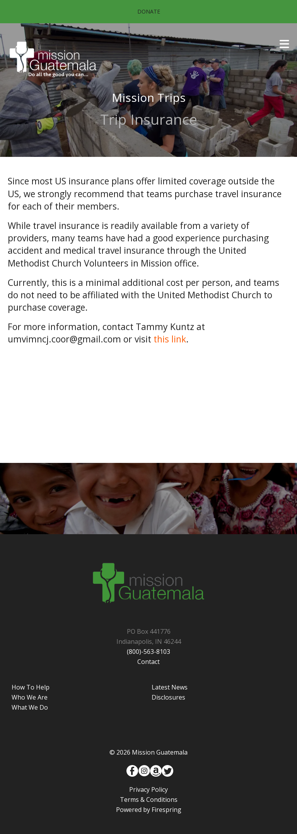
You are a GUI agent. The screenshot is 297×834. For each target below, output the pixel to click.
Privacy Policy (148, 789)
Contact (148, 661)
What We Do (30, 707)
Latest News (170, 687)
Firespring (166, 809)
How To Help (31, 687)
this (162, 339)
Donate (148, 11)
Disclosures (168, 697)
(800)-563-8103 (148, 651)
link (178, 339)
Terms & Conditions (149, 799)
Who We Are (30, 697)
